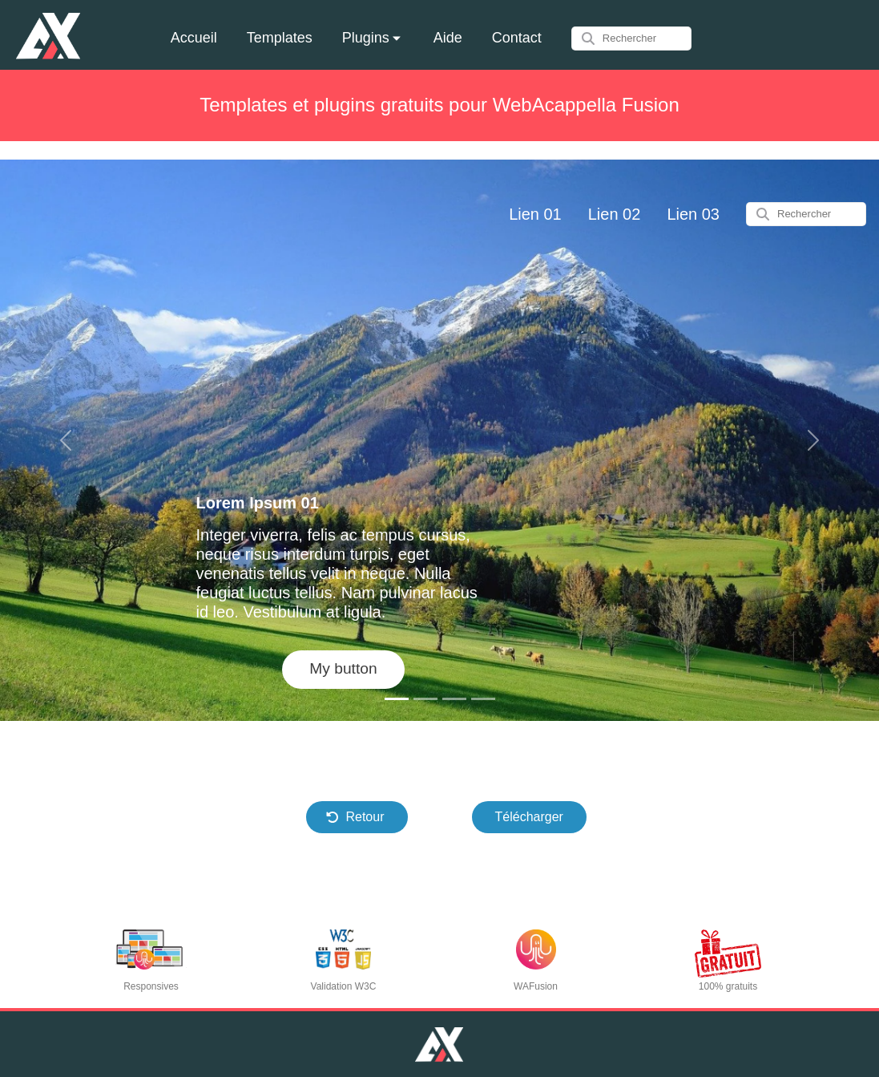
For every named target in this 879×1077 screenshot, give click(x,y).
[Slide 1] (397, 699)
